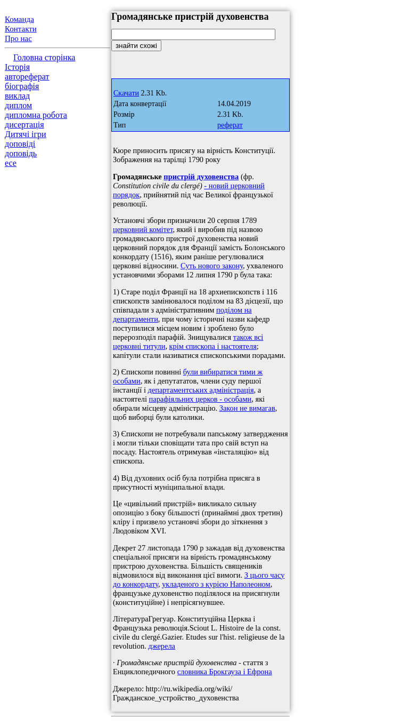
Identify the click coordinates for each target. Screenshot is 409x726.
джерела (161, 646)
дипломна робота (36, 114)
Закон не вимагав (247, 408)
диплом (18, 105)
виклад (17, 95)
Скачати (126, 93)
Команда (19, 19)
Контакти (21, 29)
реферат (230, 125)
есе (11, 162)
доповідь (21, 153)
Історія (17, 66)
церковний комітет (143, 229)
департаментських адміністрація (201, 390)
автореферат (27, 76)
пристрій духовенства (201, 176)
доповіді (20, 143)
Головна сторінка (44, 57)
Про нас (18, 38)
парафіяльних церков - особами (200, 399)
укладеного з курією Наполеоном (216, 584)
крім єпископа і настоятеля (213, 346)
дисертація (24, 124)
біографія (22, 86)
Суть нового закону (212, 265)
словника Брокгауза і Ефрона (224, 671)
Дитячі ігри (25, 134)
